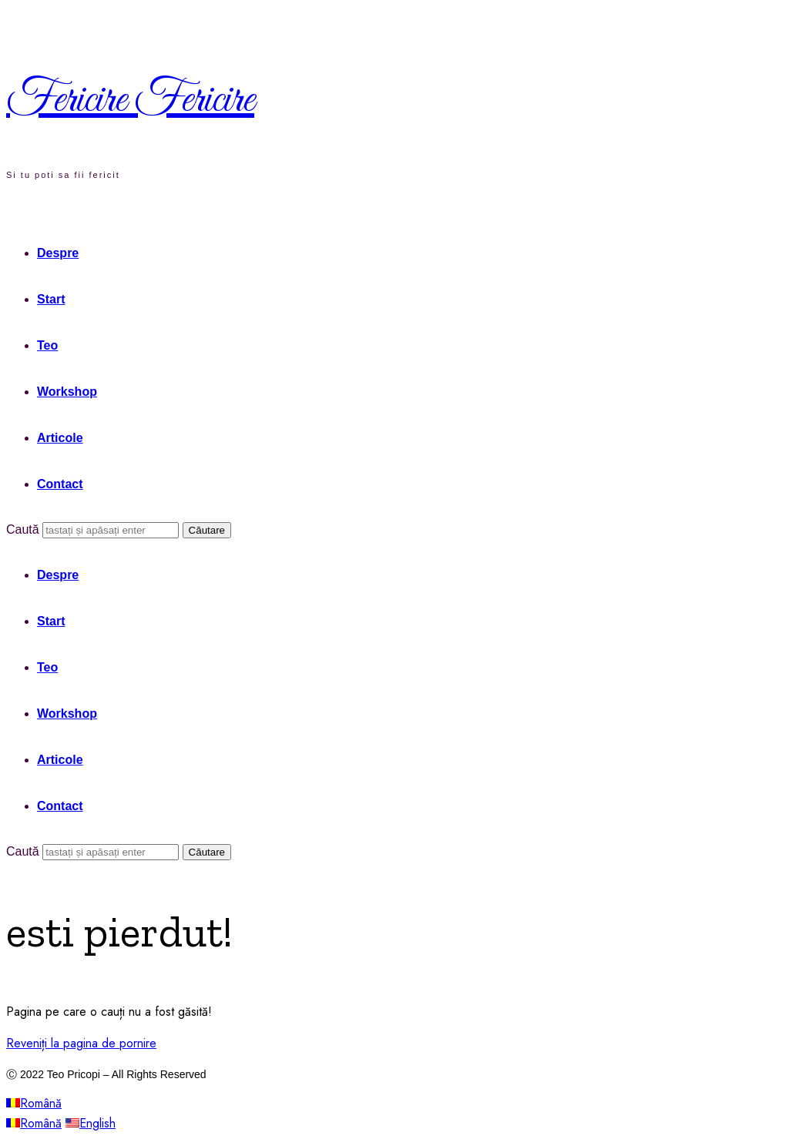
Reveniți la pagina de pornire (81, 1043)
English (90, 1123)
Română (34, 1103)
